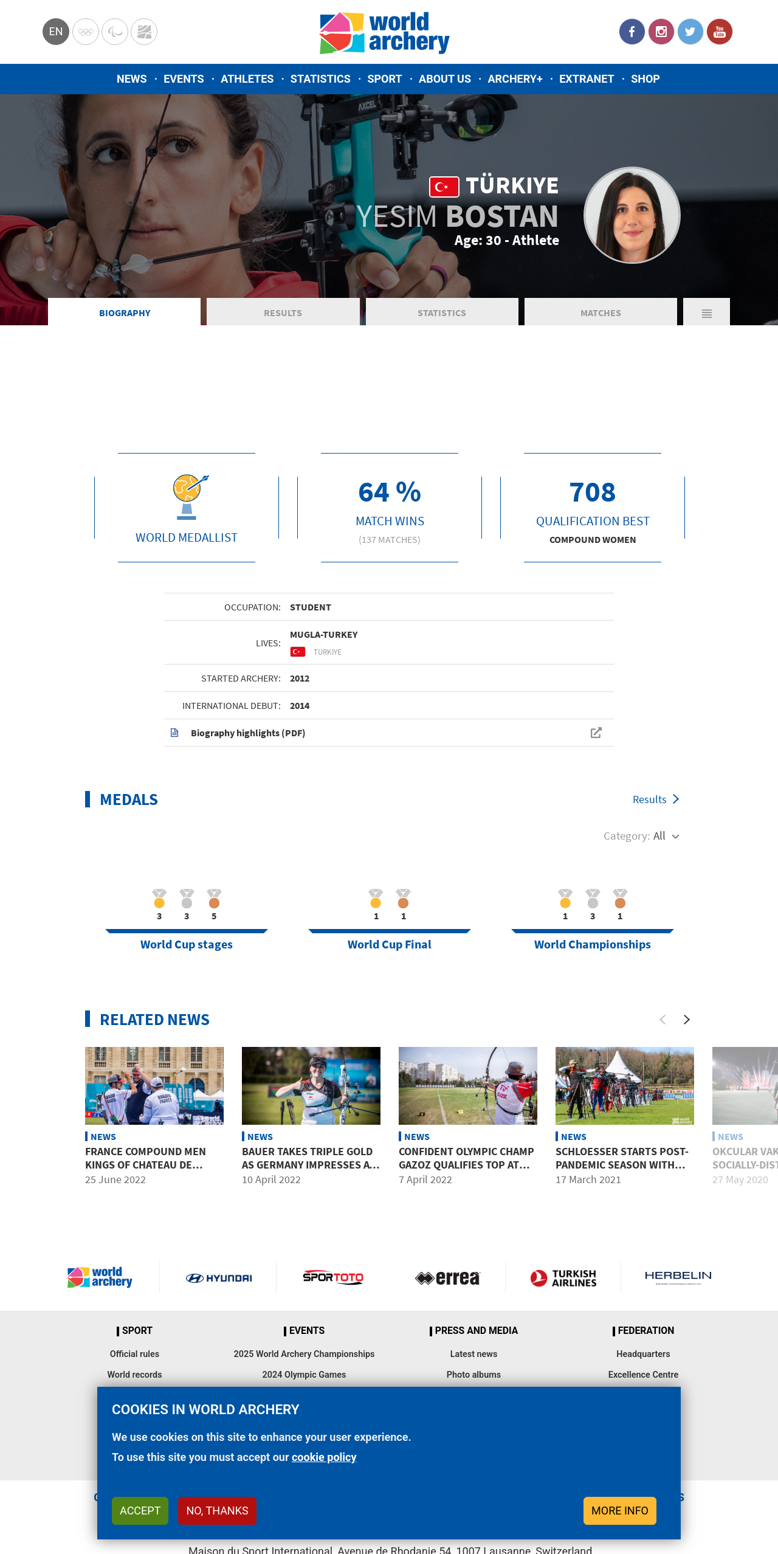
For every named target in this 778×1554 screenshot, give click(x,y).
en (56, 31)
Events (184, 78)
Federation (646, 1330)
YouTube (719, 31)
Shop (645, 78)
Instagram (661, 31)
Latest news (474, 1354)
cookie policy (324, 1457)
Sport (384, 78)
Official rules (134, 1354)
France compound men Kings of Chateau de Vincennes (145, 1164)
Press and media (476, 1330)
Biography (124, 312)
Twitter (690, 31)
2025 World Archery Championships (304, 1354)
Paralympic (115, 31)
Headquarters (643, 1354)
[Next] (687, 1020)
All (659, 835)
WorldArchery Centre (144, 31)
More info (620, 1510)
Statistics (321, 78)
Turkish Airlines (563, 1277)
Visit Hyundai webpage (219, 1277)
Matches (600, 312)
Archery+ (514, 78)
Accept (140, 1510)
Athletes (247, 78)
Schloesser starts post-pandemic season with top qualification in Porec (622, 1171)
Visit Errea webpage (448, 1277)
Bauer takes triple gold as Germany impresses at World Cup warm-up (308, 1164)
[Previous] (662, 1020)
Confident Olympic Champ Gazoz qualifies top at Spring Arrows (466, 1164)
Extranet (586, 78)
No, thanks (217, 1510)
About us (445, 78)
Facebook (632, 31)
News (132, 78)
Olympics (85, 31)
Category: (627, 835)
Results (283, 312)
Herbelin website (678, 1277)
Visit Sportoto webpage (334, 1277)
